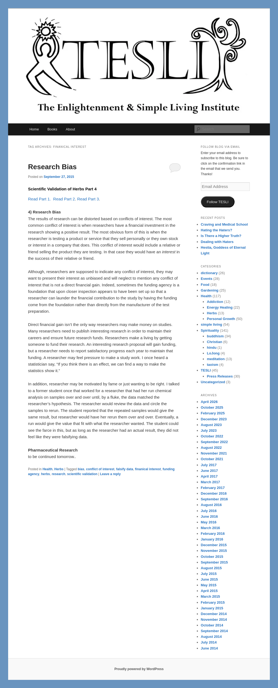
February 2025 (213, 413)
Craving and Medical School (224, 224)
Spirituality (210, 330)
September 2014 (214, 631)
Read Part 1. (39, 199)
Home (34, 129)
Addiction (215, 302)
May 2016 (209, 522)
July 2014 (209, 642)
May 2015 (209, 585)
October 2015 (212, 557)
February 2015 (213, 602)
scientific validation (82, 474)
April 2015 (209, 591)
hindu (211, 347)
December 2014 (214, 614)
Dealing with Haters (217, 242)
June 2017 (209, 471)
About (70, 129)
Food (205, 285)
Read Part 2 (64, 199)
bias (81, 469)
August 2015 (211, 568)
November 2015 (214, 551)
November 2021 (214, 453)
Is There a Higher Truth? (221, 236)
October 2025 (212, 407)
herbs (45, 474)
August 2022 (211, 448)
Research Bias (52, 167)
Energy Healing (220, 307)
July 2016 (209, 511)
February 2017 (213, 488)
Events (207, 279)
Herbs (59, 469)
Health (48, 469)
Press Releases (220, 376)
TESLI (206, 370)
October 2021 (212, 459)
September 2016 (214, 499)
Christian (214, 342)
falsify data (124, 469)
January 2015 (212, 608)
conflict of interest (100, 469)
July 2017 (209, 465)
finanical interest (148, 469)
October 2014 (212, 625)
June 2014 (209, 648)
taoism (212, 365)
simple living (211, 324)
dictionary (209, 273)
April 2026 (209, 402)
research (58, 474)
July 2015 (209, 574)
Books (52, 129)
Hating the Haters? (216, 230)
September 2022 (214, 442)
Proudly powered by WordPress (138, 669)
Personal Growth (221, 319)
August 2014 (211, 637)
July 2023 (209, 430)
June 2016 (209, 516)
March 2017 (210, 482)
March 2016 (210, 528)
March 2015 (210, 596)
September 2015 (214, 562)
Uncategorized (213, 382)
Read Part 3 (88, 199)
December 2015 (214, 545)
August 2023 (211, 425)
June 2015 (209, 579)
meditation (216, 359)
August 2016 (211, 505)
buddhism (215, 336)
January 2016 (212, 539)
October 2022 (212, 436)
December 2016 (214, 493)
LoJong (213, 353)
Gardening (210, 290)
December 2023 (214, 419)
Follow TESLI (218, 202)
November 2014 (214, 619)
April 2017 (209, 476)
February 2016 (213, 534)
